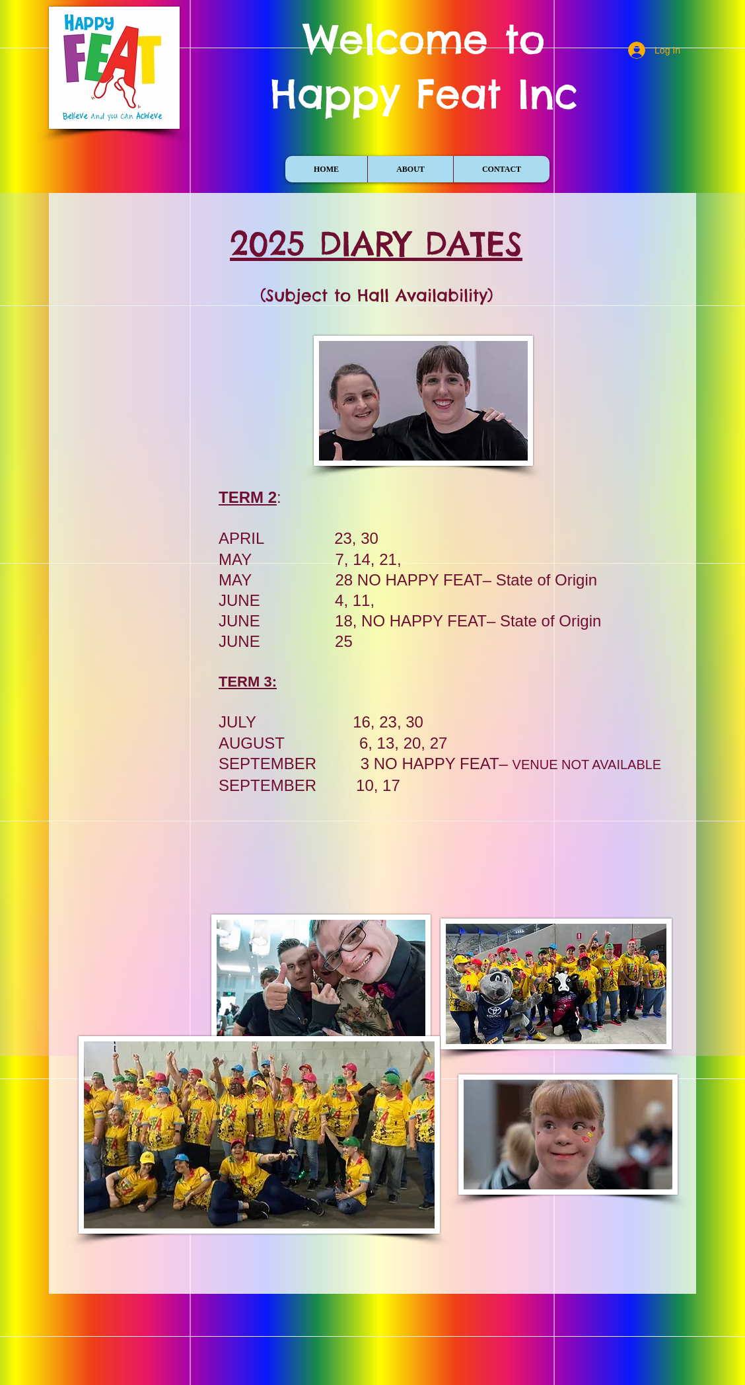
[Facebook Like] (139, 160)
